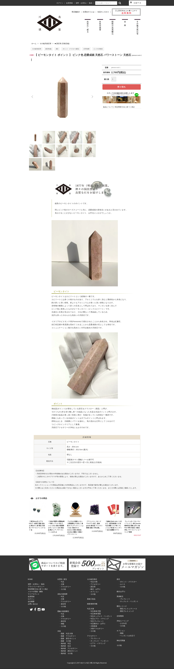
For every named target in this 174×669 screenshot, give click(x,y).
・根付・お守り (94, 589)
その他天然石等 (45, 43)
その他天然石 (92, 579)
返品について (108, 107)
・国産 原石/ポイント (67, 638)
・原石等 (62, 604)
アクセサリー (92, 636)
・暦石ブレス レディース (127, 609)
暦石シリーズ (122, 606)
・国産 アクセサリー (67, 636)
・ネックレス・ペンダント (99, 641)
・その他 (62, 589)
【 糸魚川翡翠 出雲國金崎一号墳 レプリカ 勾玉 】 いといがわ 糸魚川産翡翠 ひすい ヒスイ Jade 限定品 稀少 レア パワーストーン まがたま (56, 527)
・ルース (121, 584)
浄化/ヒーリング (123, 621)
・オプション (94, 592)
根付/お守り (121, 591)
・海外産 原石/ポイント (68, 651)
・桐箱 (120, 633)
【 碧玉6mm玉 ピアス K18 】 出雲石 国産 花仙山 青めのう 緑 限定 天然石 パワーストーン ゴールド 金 (37, 526)
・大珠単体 (93, 626)
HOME (30, 579)
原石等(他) (48, 49)
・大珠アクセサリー (96, 628)
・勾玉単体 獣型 (95, 614)
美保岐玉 (120, 596)
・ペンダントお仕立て (126, 636)
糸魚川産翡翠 (62, 594)
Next (92, 97)
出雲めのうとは (88, 12)
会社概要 (31, 601)
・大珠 (61, 584)
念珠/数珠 (120, 616)
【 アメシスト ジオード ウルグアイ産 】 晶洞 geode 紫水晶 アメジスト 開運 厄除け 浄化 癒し (94, 525)
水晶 (59, 631)
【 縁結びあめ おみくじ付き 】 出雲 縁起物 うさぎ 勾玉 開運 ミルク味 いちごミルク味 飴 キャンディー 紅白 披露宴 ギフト (113, 526)
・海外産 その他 (65, 653)
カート (135, 2)
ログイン (59, 3)
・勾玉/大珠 (93, 582)
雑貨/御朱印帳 (92, 604)
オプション (121, 631)
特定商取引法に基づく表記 (125, 107)
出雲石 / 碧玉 (62, 579)
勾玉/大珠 (90, 609)
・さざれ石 (122, 623)
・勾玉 (61, 582)
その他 (119, 645)
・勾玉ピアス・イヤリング (99, 619)
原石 (57, 49)
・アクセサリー (65, 587)
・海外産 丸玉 (65, 646)
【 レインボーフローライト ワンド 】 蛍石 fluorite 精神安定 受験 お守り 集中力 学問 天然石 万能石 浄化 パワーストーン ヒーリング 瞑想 (132, 527)
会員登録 (69, 3)
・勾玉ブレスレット (96, 621)
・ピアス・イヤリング (97, 643)
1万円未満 (86, 49)
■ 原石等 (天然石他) (62, 43)
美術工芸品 (91, 599)
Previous (32, 97)
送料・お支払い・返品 (84, 3)
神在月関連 (121, 640)
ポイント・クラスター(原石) (71, 49)
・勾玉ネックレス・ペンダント (100, 616)
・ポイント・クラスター (127, 582)
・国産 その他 (65, 641)
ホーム (33, 43)
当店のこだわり (103, 12)
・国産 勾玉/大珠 (66, 633)
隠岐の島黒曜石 (63, 611)
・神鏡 (61, 624)
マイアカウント (33, 594)
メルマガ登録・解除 (35, 591)
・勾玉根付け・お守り (97, 624)
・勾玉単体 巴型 (95, 611)
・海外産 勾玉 (65, 643)
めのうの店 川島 (32, 3)
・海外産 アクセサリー (68, 648)
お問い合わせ (33, 604)
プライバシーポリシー (36, 587)
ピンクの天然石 (98, 49)
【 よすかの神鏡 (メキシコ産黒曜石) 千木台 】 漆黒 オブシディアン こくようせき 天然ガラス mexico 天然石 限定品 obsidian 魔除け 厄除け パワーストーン (75, 528)
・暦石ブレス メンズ (126, 611)
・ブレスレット (94, 638)
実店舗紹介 (76, 12)
